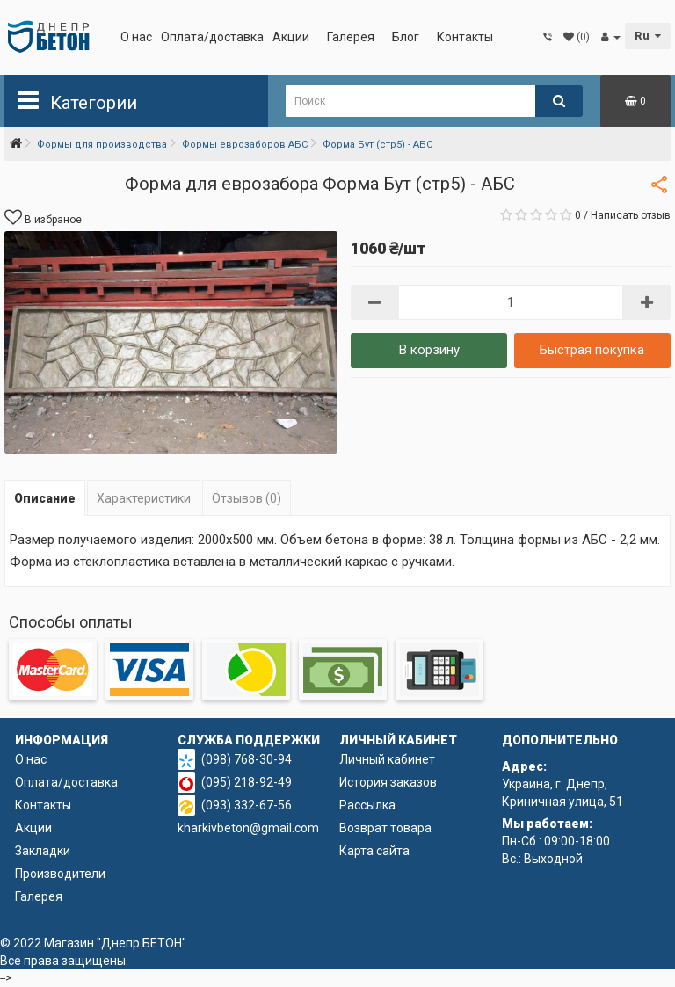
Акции (290, 37)
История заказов (388, 782)
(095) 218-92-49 (246, 782)
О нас (136, 37)
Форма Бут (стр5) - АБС (377, 144)
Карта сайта (374, 851)
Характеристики (144, 498)
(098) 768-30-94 (246, 759)
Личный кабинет (387, 759)
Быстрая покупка (592, 350)
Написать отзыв (631, 215)
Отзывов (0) (246, 498)
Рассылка (367, 805)
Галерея (350, 37)
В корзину (429, 350)
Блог (405, 37)
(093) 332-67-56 (246, 805)
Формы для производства (102, 144)
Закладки (42, 851)
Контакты (465, 37)
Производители (60, 874)
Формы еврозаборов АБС (245, 144)
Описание (45, 498)
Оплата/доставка (212, 37)
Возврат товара (385, 828)
